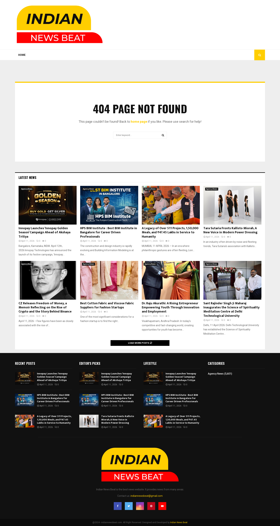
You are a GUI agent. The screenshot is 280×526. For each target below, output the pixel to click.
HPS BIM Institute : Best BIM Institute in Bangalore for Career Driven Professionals (108, 232)
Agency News (26, 189)
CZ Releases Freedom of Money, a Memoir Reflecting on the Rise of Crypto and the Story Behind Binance (45, 307)
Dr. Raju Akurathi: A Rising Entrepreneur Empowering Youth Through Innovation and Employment (170, 307)
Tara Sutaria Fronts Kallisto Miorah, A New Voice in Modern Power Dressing (230, 230)
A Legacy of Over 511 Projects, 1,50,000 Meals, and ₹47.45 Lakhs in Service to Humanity (170, 232)
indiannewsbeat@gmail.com (147, 495)
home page (139, 121)
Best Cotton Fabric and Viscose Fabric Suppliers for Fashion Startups (107, 305)
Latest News (27, 177)
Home (22, 55)
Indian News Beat (179, 522)
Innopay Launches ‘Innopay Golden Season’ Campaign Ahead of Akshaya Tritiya (44, 232)
